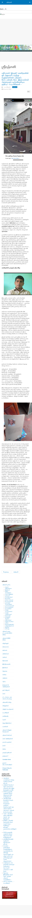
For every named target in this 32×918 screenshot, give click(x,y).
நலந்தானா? (5, 756)
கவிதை (4, 674)
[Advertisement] (16, 33)
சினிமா (4, 749)
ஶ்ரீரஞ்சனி (7, 627)
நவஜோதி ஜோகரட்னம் (9, 626)
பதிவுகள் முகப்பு (6, 584)
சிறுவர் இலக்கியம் (7, 723)
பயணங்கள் (5, 726)
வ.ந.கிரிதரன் (6, 712)
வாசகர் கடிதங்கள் (7, 742)
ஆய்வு (4, 681)
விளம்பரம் (5, 650)
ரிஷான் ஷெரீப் (8, 615)
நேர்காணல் (5, 660)
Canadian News (7, 759)
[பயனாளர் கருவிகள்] (28, 91)
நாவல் (4, 745)
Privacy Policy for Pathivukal (7, 768)
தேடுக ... (2, 9)
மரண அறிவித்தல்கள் (8, 738)
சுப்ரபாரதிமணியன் (9, 597)
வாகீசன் (6, 623)
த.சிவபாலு (7, 628)
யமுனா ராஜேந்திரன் (9, 594)
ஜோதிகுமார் (7, 590)
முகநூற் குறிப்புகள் (7, 752)
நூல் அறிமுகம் (6, 690)
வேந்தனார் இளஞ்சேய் (9, 624)
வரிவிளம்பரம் (6, 653)
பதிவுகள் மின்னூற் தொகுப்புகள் (7, 730)
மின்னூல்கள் (6, 705)
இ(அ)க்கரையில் (6, 664)
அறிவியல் (5, 678)
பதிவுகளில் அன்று (7, 702)
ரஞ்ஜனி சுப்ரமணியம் (9, 621)
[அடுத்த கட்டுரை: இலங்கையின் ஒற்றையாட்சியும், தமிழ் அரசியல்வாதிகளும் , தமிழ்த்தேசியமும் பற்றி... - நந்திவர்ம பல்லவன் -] (16, 572)
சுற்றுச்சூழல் (6, 643)
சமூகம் (4, 719)
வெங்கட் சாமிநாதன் (9, 600)
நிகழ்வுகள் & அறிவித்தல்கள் (6, 685)
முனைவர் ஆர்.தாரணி (9, 605)
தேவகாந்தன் (7, 598)
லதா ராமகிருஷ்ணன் (9, 607)
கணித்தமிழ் (5, 716)
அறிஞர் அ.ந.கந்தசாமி (8, 709)
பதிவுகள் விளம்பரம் (7, 735)
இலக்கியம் (5, 667)
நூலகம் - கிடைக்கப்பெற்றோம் (7, 763)
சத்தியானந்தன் (8, 620)
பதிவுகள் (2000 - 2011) (7, 639)
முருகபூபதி (7, 595)
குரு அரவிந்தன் (8, 608)
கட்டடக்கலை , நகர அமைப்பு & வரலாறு (7, 697)
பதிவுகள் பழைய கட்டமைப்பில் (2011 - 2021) (8, 633)
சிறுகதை (5, 671)
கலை (4, 693)
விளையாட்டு (6, 646)
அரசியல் (5, 657)
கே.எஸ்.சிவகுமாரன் (9, 601)
